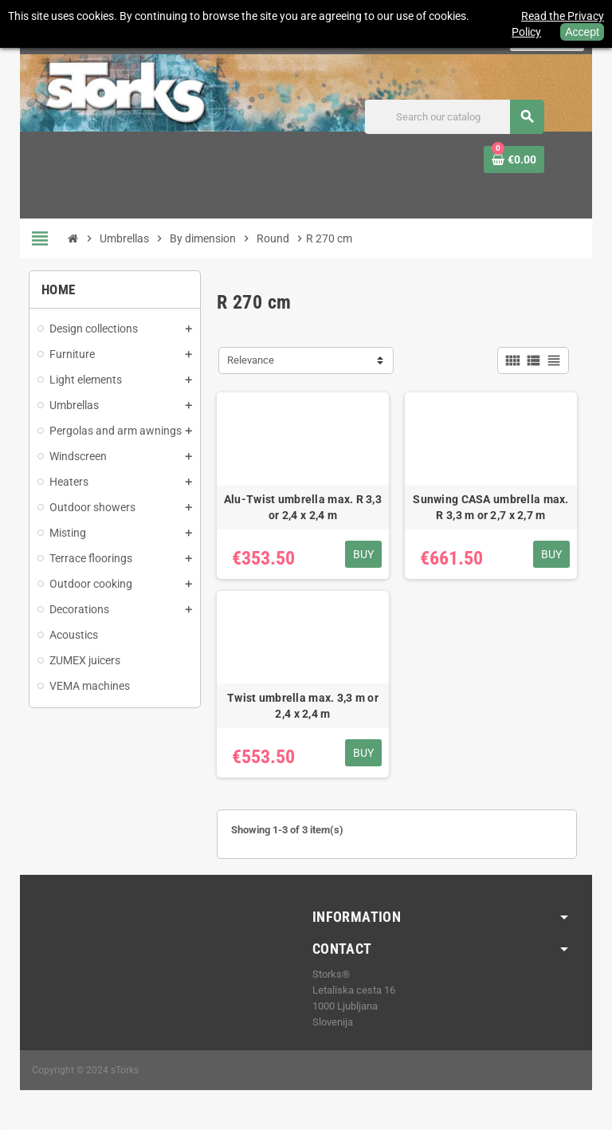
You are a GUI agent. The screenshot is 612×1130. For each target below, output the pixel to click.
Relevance (250, 360)
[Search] (454, 117)
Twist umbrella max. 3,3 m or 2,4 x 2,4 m (303, 705)
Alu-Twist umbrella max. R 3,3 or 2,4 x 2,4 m (303, 507)
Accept (582, 32)
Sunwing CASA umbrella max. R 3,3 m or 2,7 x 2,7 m (490, 507)
